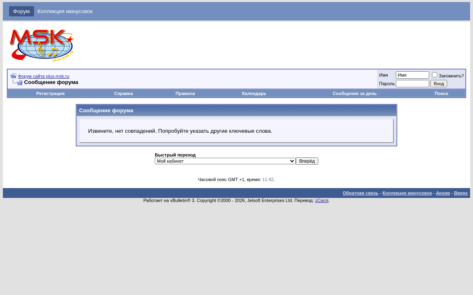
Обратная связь (360, 193)
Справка (123, 93)
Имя (383, 75)
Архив (443, 193)
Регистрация (50, 93)
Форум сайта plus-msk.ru (43, 76)
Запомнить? (448, 75)
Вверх (461, 193)
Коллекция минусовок (65, 11)
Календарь (254, 93)
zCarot (321, 200)
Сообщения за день (355, 93)
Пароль (387, 83)
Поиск (441, 93)
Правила (185, 93)
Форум (21, 11)
